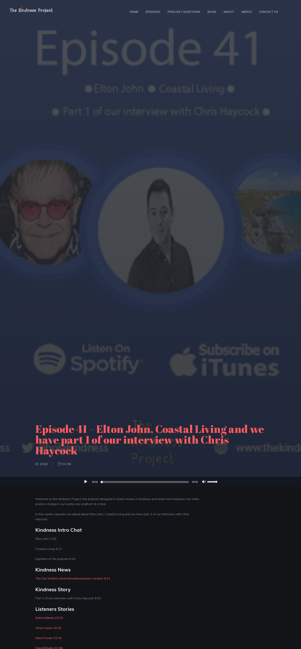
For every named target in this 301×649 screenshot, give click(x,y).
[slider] (145, 482)
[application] (150, 482)
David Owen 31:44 (48, 638)
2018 (43, 464)
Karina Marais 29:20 (49, 618)
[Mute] (204, 482)
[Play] (85, 481)
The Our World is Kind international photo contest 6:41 (72, 578)
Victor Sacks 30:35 (48, 628)
